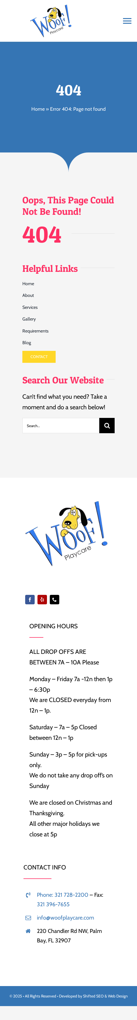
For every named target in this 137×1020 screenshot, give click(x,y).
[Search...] (60, 425)
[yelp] (42, 599)
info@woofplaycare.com (65, 917)
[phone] (54, 599)
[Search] (107, 425)
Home (38, 109)
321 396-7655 (53, 904)
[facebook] (30, 599)
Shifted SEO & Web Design (105, 996)
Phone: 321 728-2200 (62, 894)
